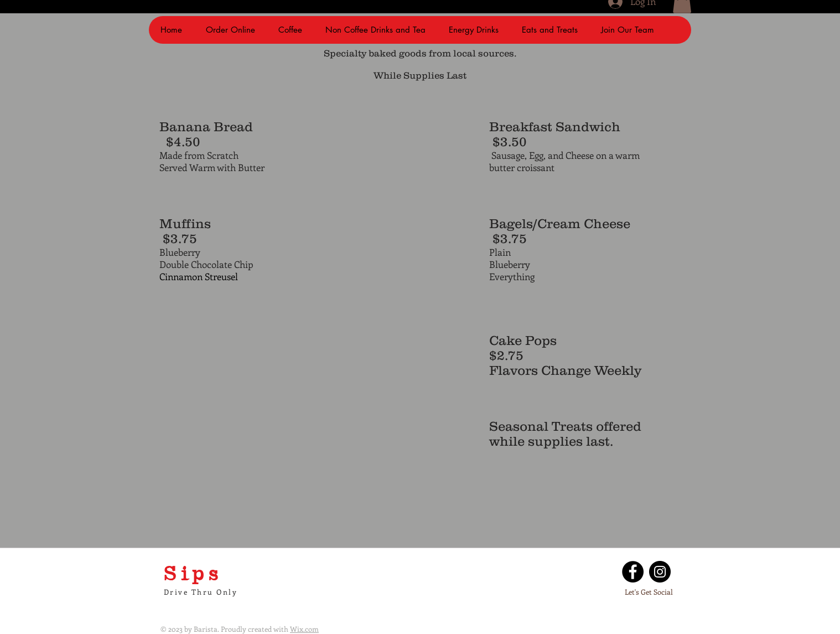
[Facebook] (633, 572)
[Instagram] (660, 572)
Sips (193, 572)
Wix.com (304, 628)
